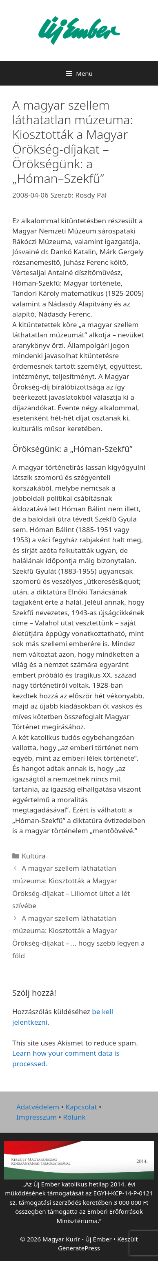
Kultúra (33, 855)
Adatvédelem (37, 1106)
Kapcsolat (81, 1106)
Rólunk (74, 1117)
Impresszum (36, 1117)
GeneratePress (79, 1248)
